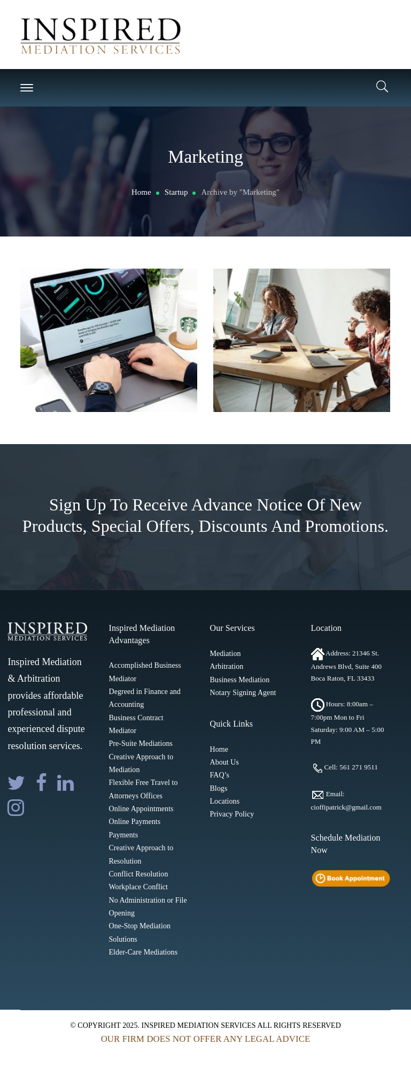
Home (141, 192)
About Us (224, 762)
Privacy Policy (232, 814)
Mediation (225, 654)
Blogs (218, 788)
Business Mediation (239, 680)
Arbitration (226, 666)
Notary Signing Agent (243, 693)
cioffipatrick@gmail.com (346, 807)
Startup (176, 192)
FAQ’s (219, 775)
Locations (224, 801)
